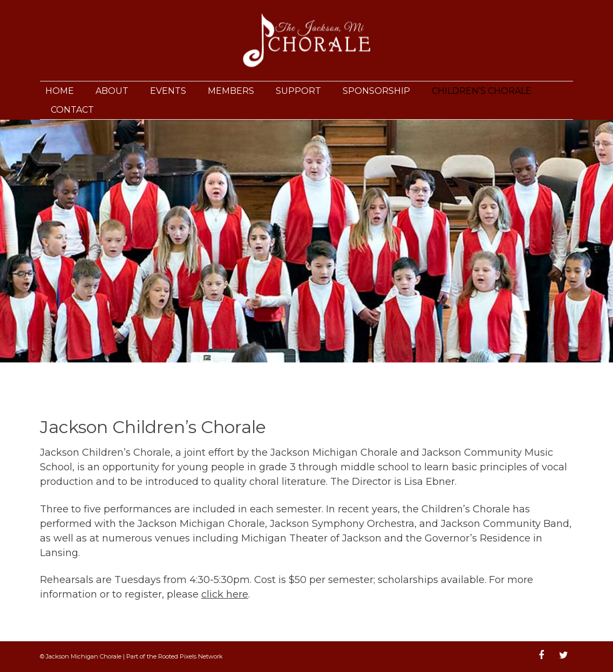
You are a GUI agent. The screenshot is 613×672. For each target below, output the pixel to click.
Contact (72, 110)
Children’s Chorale (482, 91)
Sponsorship (376, 91)
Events (168, 91)
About (112, 91)
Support (298, 91)
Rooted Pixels (177, 656)
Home (59, 91)
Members (231, 91)
